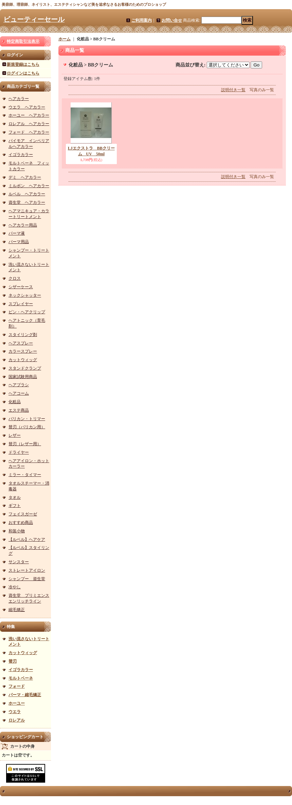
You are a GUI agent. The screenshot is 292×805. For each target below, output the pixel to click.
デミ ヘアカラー (24, 177)
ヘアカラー (18, 98)
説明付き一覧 (233, 89)
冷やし (14, 587)
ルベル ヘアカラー (26, 194)
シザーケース (20, 286)
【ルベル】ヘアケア (26, 539)
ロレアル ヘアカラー (28, 123)
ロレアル (16, 720)
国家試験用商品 (22, 376)
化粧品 (14, 401)
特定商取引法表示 (23, 41)
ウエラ (14, 711)
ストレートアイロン (26, 570)
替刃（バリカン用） (26, 427)
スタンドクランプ (24, 368)
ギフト (14, 505)
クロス (14, 278)
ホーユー (16, 703)
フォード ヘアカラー (28, 132)
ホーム (64, 39)
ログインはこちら (23, 73)
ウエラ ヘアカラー (26, 107)
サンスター (18, 561)
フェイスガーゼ (22, 514)
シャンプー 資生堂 (26, 578)
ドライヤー (18, 452)
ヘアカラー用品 (22, 225)
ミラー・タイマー (24, 474)
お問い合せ (172, 20)
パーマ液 (16, 233)
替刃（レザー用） (24, 443)
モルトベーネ (20, 678)
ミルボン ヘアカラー (28, 185)
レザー (14, 435)
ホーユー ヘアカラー (28, 115)
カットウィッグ (22, 359)
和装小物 (16, 531)
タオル (14, 497)
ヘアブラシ (18, 384)
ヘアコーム (18, 393)
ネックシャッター (24, 295)
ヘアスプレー (20, 343)
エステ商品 (18, 410)
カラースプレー (22, 351)
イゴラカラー (20, 154)
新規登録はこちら (23, 64)
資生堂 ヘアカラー (26, 202)
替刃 (12, 661)
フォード (16, 686)
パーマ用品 (18, 241)
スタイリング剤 (22, 334)
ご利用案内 (141, 20)
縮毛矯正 (16, 609)
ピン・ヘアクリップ (26, 312)
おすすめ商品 (20, 522)
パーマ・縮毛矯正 (24, 694)
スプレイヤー (20, 303)
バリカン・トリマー (26, 418)
